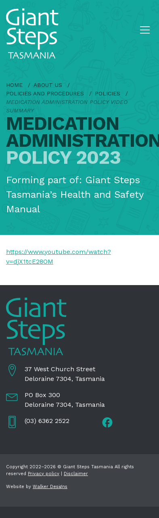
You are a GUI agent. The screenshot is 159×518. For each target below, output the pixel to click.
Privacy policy (43, 473)
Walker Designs (50, 486)
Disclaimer (76, 473)
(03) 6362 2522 (47, 421)
